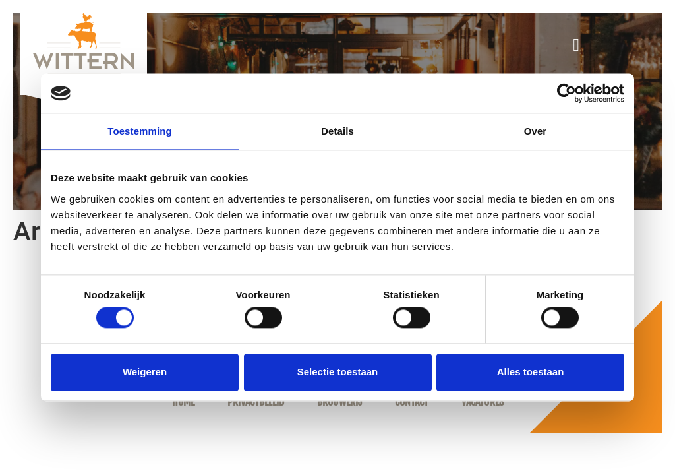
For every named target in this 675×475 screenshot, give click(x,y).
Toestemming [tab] (139, 131)
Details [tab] (337, 131)
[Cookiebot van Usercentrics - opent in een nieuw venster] (566, 93)
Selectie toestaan (337, 371)
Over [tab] (535, 131)
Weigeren (145, 371)
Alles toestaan (530, 371)
